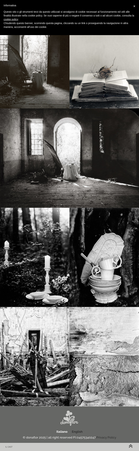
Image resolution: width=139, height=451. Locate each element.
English (77, 431)
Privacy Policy (106, 437)
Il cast (8, 447)
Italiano (62, 431)
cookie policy (11, 19)
